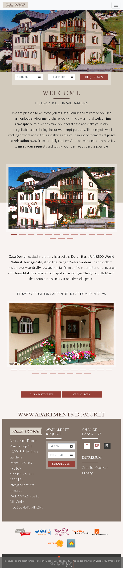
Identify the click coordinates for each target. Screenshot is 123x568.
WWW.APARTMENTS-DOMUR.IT (61, 414)
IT (87, 446)
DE (97, 446)
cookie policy (57, 564)
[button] (14, 234)
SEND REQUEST (61, 463)
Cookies (101, 467)
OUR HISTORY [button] (81, 394)
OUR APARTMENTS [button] (41, 394)
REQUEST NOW (94, 77)
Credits (87, 467)
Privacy (87, 473)
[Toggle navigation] (115, 5)
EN (107, 446)
